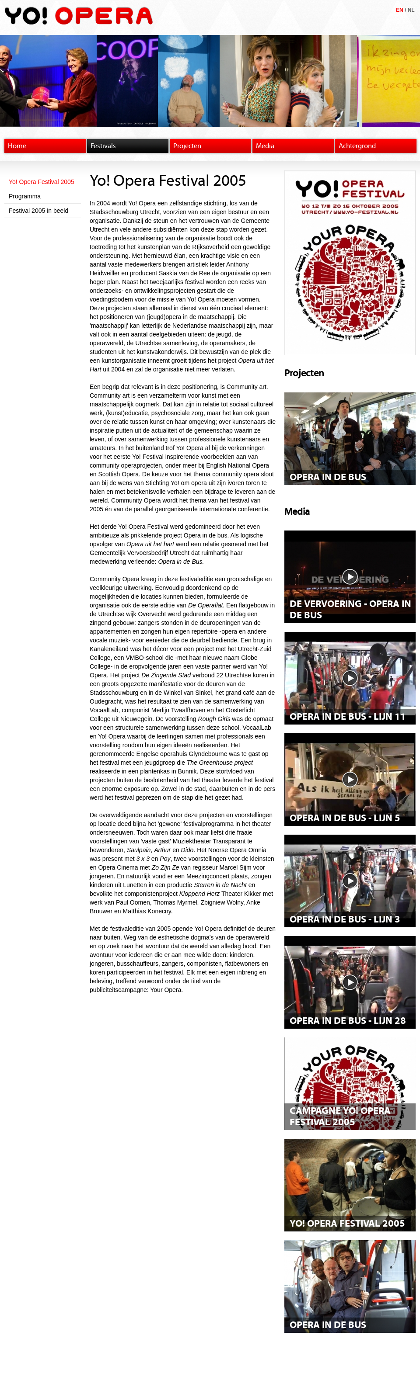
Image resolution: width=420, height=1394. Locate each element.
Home (17, 146)
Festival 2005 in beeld (38, 210)
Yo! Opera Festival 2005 (41, 181)
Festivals (103, 146)
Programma (25, 196)
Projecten (187, 146)
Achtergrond (357, 146)
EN (399, 10)
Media (265, 146)
